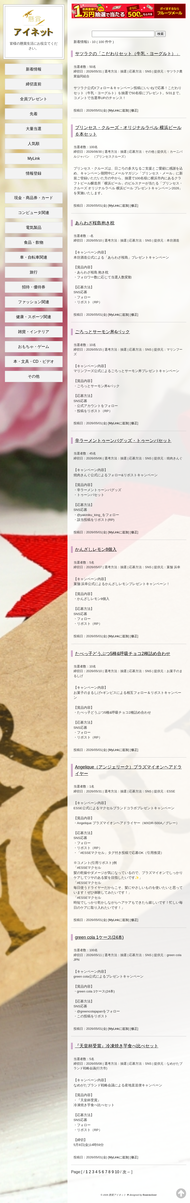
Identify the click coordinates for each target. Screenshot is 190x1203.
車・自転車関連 (33, 257)
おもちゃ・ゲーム (33, 346)
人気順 (33, 144)
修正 (134, 110)
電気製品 (33, 227)
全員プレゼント (33, 99)
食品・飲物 (33, 242)
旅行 (34, 272)
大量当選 (33, 129)
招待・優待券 (33, 287)
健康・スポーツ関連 (33, 317)
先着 (34, 114)
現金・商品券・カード (33, 198)
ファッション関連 (33, 302)
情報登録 (33, 173)
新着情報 (33, 69)
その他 (33, 376)
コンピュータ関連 (33, 213)
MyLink (34, 158)
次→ (126, 1172)
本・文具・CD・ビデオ (33, 361)
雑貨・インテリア (33, 332)
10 (117, 1172)
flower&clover (150, 1194)
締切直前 (33, 84)
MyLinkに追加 (118, 110)
